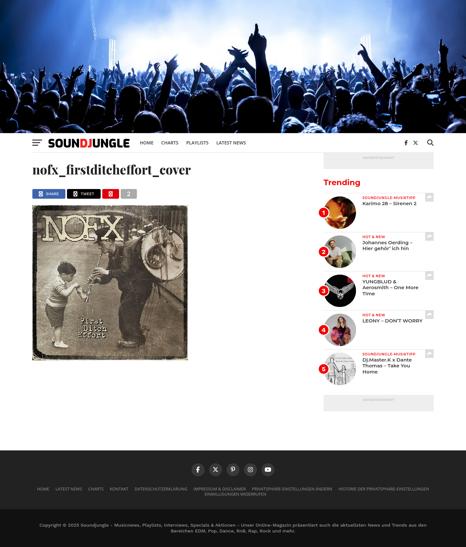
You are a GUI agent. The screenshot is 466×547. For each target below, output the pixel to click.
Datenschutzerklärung (161, 489)
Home (146, 143)
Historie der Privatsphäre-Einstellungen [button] (383, 489)
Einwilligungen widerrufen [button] (235, 494)
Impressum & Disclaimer (220, 489)
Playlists (197, 143)
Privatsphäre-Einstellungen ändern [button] (292, 489)
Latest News (231, 143)
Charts (169, 143)
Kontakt (119, 489)
